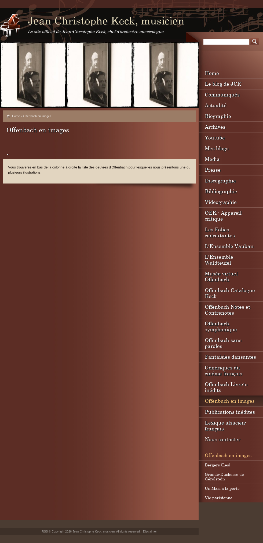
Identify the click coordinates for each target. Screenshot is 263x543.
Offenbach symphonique (221, 326)
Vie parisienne (218, 497)
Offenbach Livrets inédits (226, 387)
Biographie (218, 116)
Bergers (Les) (217, 464)
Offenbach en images (230, 401)
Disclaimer (150, 531)
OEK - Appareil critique (223, 216)
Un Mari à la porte (222, 488)
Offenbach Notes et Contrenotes (227, 310)
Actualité (216, 105)
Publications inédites (230, 412)
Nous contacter (222, 439)
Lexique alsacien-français (226, 425)
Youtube (215, 137)
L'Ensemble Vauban (229, 246)
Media (212, 159)
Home (16, 116)
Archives (215, 127)
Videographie (221, 202)
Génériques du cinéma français (223, 370)
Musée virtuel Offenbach (221, 276)
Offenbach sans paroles (223, 343)
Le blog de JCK (223, 84)
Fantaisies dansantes (230, 357)
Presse (213, 170)
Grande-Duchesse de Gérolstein (224, 476)
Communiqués (222, 94)
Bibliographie (221, 191)
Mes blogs (216, 148)
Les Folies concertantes (220, 232)
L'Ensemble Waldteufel (219, 260)
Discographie (220, 180)
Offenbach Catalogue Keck (230, 293)
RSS (45, 531)
